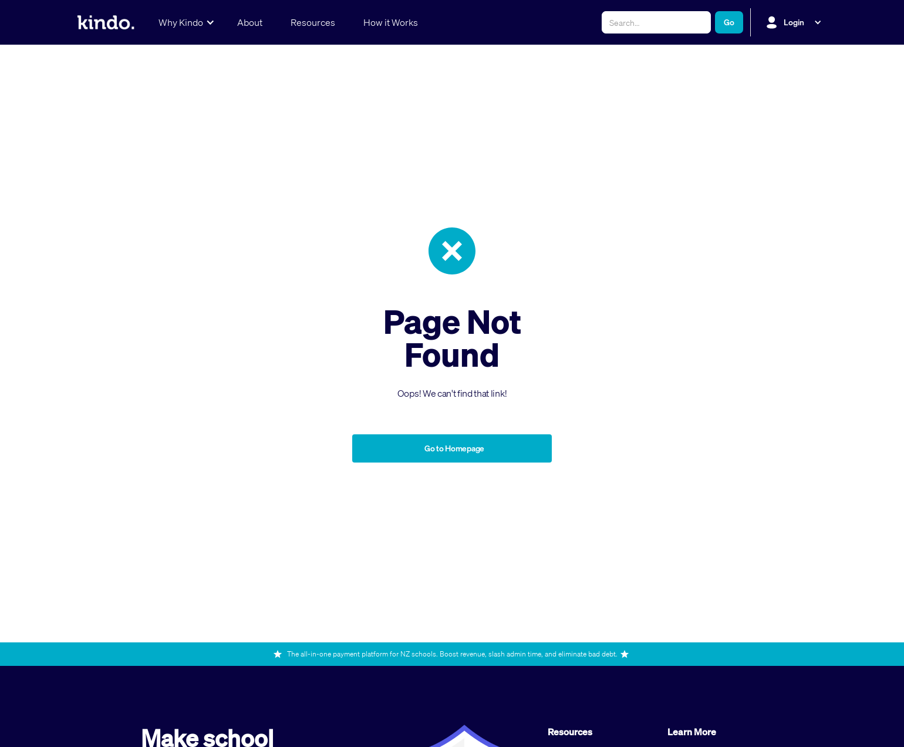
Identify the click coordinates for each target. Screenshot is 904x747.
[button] (184, 22)
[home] (105, 22)
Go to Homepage (454, 448)
